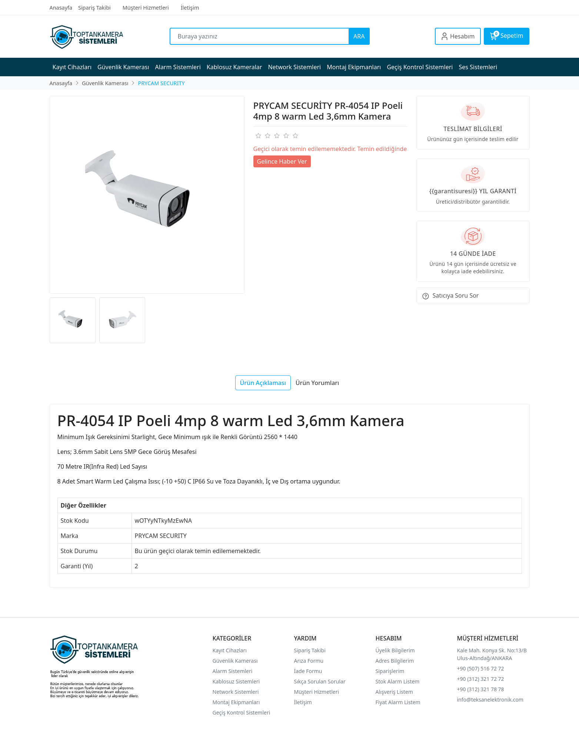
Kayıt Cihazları (230, 650)
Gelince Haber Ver (282, 161)
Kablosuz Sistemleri (236, 681)
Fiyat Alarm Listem (398, 702)
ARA (359, 36)
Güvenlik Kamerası (235, 660)
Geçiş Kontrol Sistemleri (241, 712)
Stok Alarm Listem (398, 681)
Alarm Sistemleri (233, 671)
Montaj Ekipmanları (236, 702)
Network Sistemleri (236, 691)
